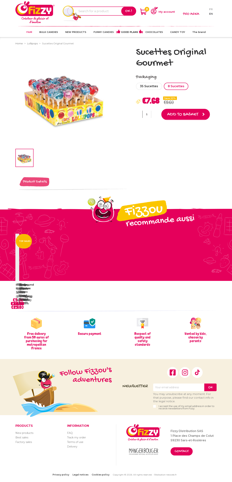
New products (24, 433)
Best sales (21, 437)
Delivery (72, 446)
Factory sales (23, 442)
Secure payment (89, 333)
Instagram (184, 372)
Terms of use (75, 442)
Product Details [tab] (35, 182)
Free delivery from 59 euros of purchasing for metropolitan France (36, 340)
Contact (182, 451)
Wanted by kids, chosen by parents (195, 337)
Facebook (172, 372)
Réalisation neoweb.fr (165, 474)
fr (211, 9)
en (211, 13)
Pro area (191, 14)
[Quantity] (146, 114)
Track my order (76, 437)
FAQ (70, 433)
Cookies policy (100, 474)
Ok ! (128, 11)
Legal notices (80, 474)
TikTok (197, 372)
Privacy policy (61, 474)
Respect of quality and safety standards (142, 339)
